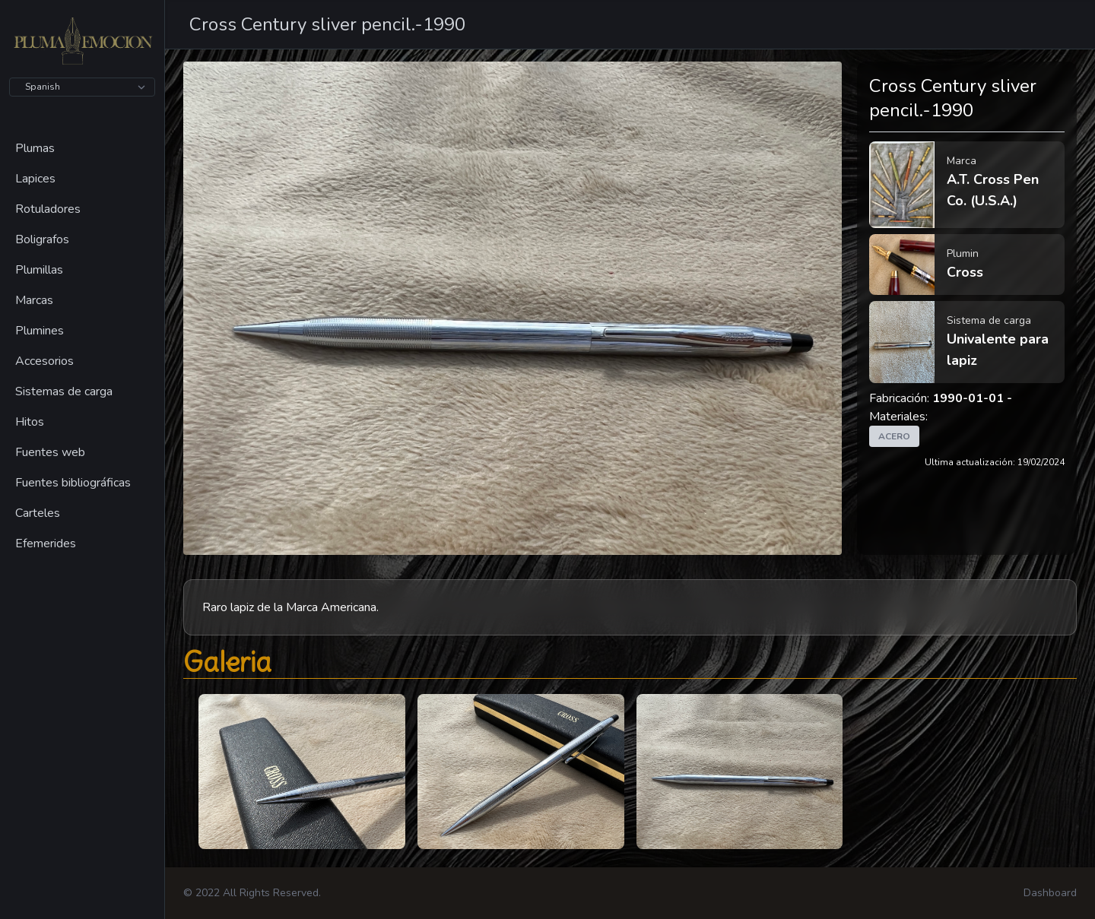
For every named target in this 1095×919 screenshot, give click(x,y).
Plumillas (39, 269)
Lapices (35, 178)
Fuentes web (50, 452)
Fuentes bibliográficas (73, 482)
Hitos (29, 422)
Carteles (37, 513)
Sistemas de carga (64, 391)
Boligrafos (42, 239)
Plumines (39, 330)
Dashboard (1050, 893)
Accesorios (44, 361)
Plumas (35, 148)
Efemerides (45, 543)
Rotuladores (48, 209)
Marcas (34, 300)
